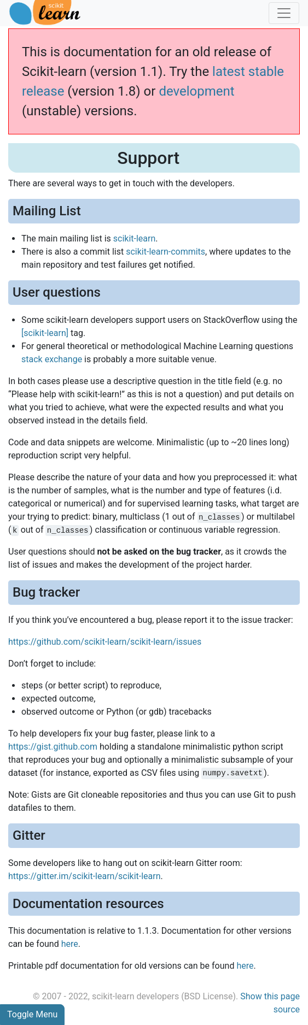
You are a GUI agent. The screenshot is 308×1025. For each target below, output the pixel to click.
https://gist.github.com (52, 746)
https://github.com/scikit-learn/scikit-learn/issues (104, 642)
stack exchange (51, 359)
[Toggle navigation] (284, 13)
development (196, 91)
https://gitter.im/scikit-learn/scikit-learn (84, 876)
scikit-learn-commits (165, 251)
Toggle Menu (32, 1014)
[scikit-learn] (44, 333)
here (69, 944)
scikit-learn (134, 238)
